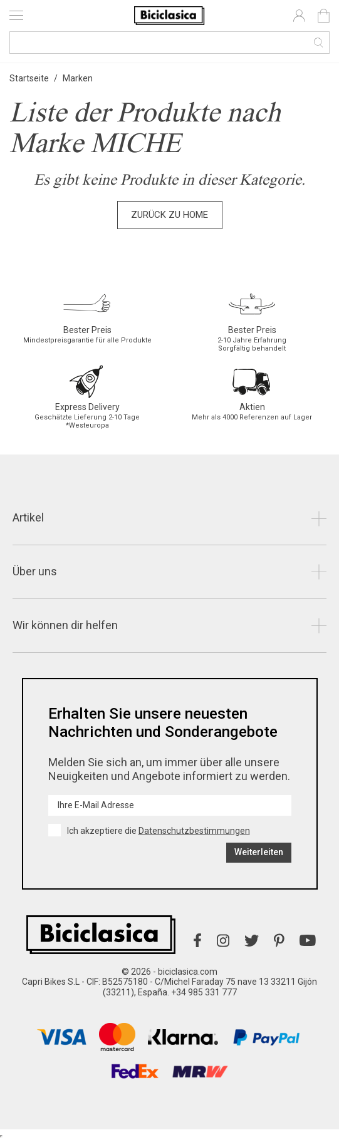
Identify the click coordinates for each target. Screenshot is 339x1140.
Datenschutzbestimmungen (194, 831)
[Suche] (169, 42)
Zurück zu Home (169, 214)
